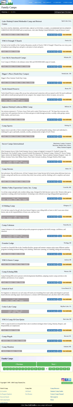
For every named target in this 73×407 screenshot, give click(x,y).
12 (39, 368)
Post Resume (28, 394)
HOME (30, 2)
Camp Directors (54, 388)
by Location (3, 391)
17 (57, 368)
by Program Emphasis (6, 394)
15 (50, 368)
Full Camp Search (5, 400)
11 (35, 368)
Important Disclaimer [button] (67, 383)
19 (64, 368)
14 (46, 368)
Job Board (28, 391)
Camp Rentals (4, 402)
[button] (60, 35)
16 (53, 368)
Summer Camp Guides (56, 391)
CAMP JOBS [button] (57, 2)
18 (61, 368)
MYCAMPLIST (47, 2)
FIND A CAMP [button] (67, 2)
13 (43, 368)
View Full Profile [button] (67, 34)
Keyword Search (4, 397)
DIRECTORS (38, 2)
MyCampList (54, 397)
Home (52, 400)
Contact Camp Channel (56, 394)
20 (68, 368)
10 (32, 368)
